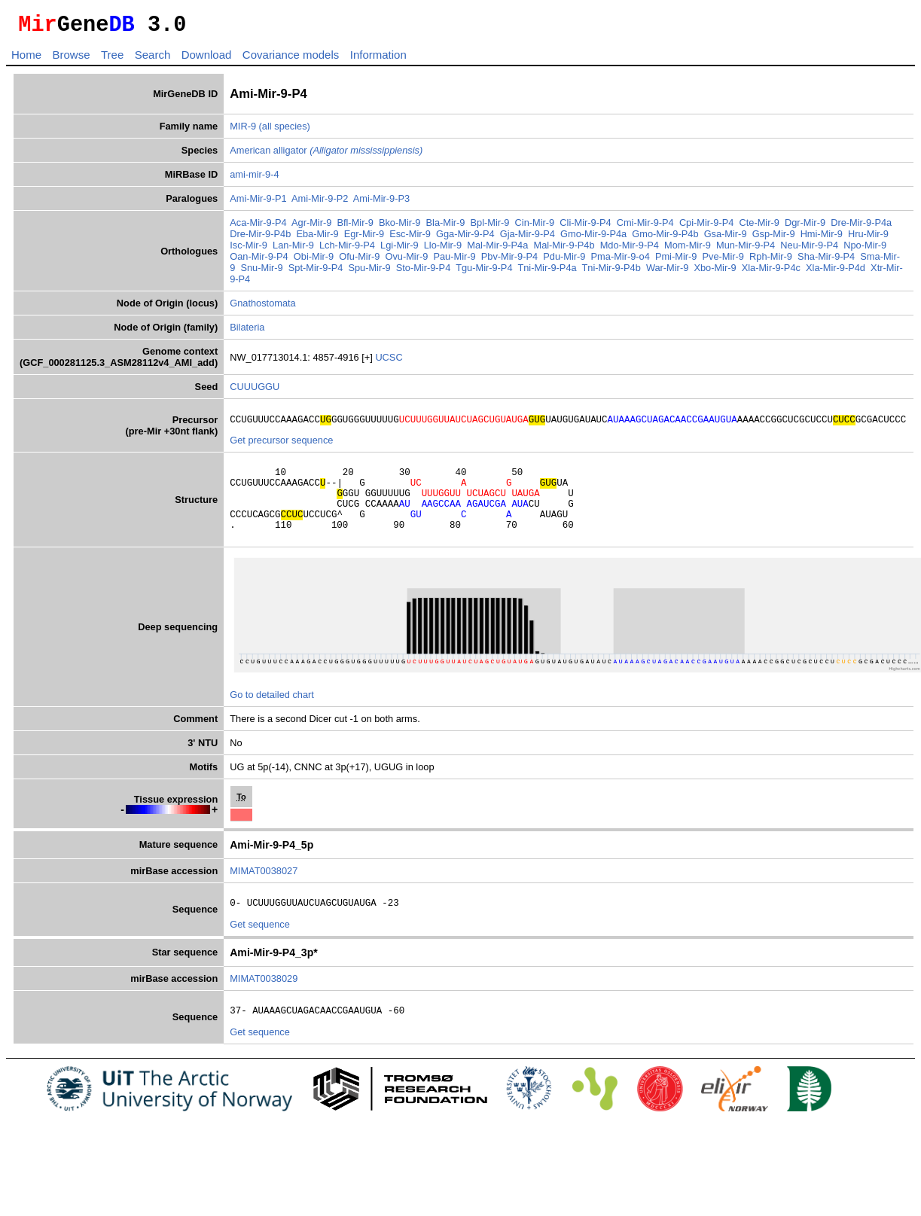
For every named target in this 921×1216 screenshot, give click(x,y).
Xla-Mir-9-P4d (835, 272)
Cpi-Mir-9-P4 (706, 227)
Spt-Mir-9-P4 (315, 272)
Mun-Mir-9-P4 (745, 249)
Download (206, 59)
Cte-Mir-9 (759, 227)
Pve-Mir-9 (723, 261)
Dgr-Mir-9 (805, 227)
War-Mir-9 (667, 272)
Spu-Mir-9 (369, 272)
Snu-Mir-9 (261, 272)
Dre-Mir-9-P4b (260, 238)
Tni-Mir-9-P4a (546, 272)
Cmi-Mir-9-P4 (645, 227)
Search (153, 59)
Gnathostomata (263, 307)
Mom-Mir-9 (687, 249)
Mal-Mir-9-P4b (563, 249)
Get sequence (260, 946)
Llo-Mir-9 (443, 249)
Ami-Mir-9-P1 (258, 203)
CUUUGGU (254, 391)
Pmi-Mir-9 (676, 261)
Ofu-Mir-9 (359, 261)
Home (26, 59)
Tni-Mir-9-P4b (611, 272)
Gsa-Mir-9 (725, 238)
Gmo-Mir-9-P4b (665, 238)
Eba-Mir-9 (317, 238)
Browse (71, 59)
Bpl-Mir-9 (490, 227)
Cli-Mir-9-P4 (585, 227)
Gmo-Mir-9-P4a (593, 238)
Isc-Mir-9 (248, 249)
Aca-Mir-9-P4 (258, 227)
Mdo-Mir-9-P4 (629, 249)
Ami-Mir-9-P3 (381, 203)
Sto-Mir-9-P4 (423, 272)
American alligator (326, 154)
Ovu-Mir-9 (406, 261)
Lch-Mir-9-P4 (347, 249)
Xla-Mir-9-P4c (771, 272)
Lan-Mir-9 (293, 249)
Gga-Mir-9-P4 (465, 238)
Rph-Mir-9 (770, 261)
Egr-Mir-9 (364, 238)
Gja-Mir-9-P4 (527, 238)
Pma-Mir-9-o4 (620, 261)
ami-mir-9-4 (254, 178)
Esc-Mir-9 (410, 238)
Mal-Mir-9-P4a (497, 249)
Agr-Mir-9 (311, 227)
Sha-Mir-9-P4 (826, 261)
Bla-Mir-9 (445, 227)
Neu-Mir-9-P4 (809, 249)
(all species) (284, 130)
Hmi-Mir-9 (822, 238)
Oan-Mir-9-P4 (259, 261)
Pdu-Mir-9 (564, 261)
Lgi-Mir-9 (399, 249)
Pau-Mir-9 (454, 261)
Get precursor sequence (281, 447)
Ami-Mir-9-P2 (319, 203)
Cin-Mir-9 (535, 227)
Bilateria (247, 331)
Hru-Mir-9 (868, 238)
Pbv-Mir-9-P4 (509, 261)
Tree (112, 59)
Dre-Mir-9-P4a (861, 227)
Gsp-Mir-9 (773, 238)
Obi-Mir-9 (314, 261)
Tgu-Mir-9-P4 (484, 272)
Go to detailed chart (272, 715)
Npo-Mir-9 (864, 249)
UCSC (388, 361)
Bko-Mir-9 (399, 227)
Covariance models (290, 59)
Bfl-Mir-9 (355, 227)
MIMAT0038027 (263, 891)
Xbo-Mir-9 (715, 272)
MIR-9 (243, 130)
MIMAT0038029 (263, 1001)
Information (378, 59)
